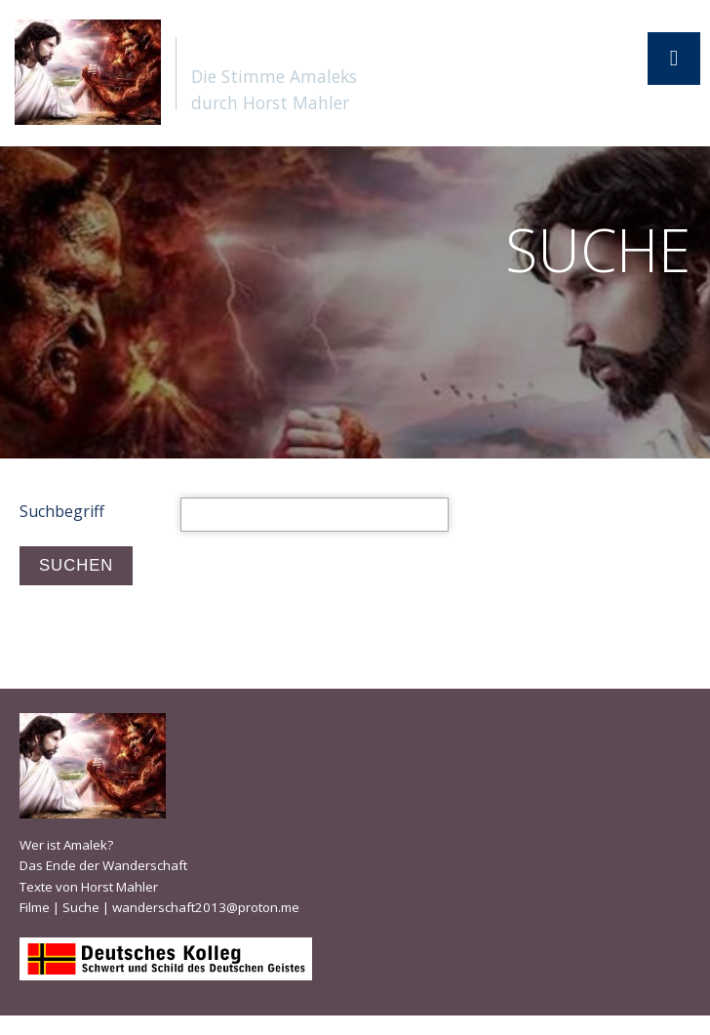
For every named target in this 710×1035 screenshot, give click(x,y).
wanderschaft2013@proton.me (205, 907)
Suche (80, 907)
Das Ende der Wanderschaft (103, 865)
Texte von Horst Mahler (89, 887)
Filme (35, 907)
